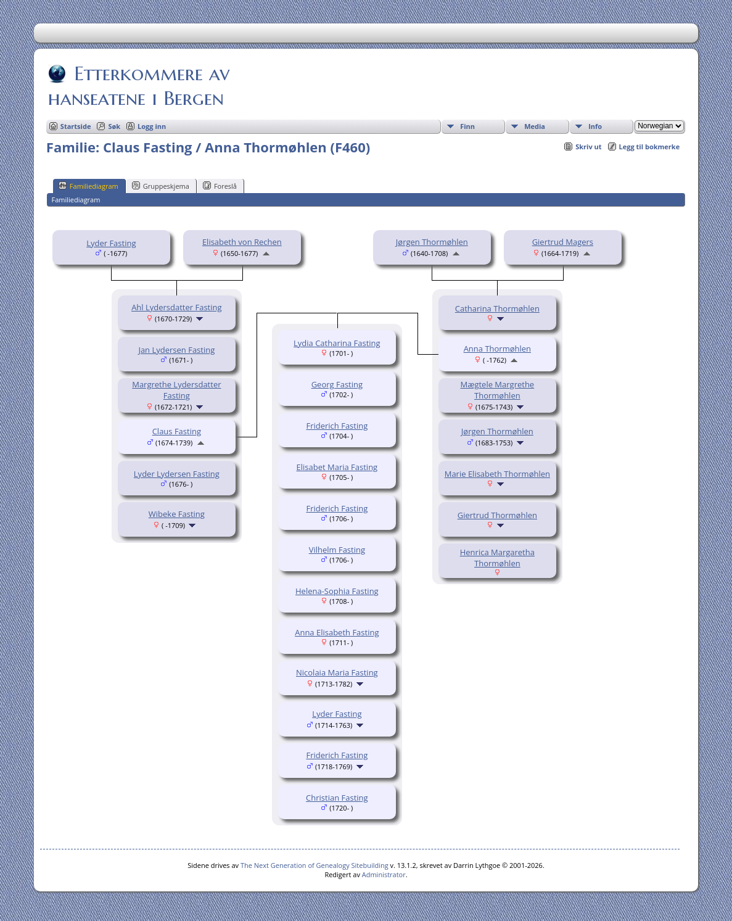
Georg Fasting (337, 384)
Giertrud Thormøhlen (497, 515)
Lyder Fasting (111, 243)
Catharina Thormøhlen (497, 308)
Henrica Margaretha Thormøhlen (497, 558)
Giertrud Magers (562, 241)
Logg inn (152, 126)
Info (595, 126)
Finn (467, 126)
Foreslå (220, 186)
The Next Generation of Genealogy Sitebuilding (315, 865)
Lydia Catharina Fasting (337, 343)
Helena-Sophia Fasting (337, 591)
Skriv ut (588, 146)
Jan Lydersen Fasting (176, 349)
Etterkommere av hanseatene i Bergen (138, 85)
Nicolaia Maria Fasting (337, 672)
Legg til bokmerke (649, 146)
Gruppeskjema (160, 186)
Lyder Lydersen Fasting (177, 473)
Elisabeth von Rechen (242, 241)
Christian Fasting (337, 797)
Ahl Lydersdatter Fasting (176, 307)
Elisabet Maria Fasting (337, 467)
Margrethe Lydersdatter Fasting (176, 390)
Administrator (384, 874)
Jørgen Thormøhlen (432, 241)
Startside (75, 126)
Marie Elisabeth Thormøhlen (497, 473)
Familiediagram (88, 186)
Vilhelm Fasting (337, 549)
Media (534, 126)
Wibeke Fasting (177, 513)
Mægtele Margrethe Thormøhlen (498, 390)
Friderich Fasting (337, 425)
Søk (114, 126)
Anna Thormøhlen (497, 348)
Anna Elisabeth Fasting (337, 632)
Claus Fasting (176, 431)
